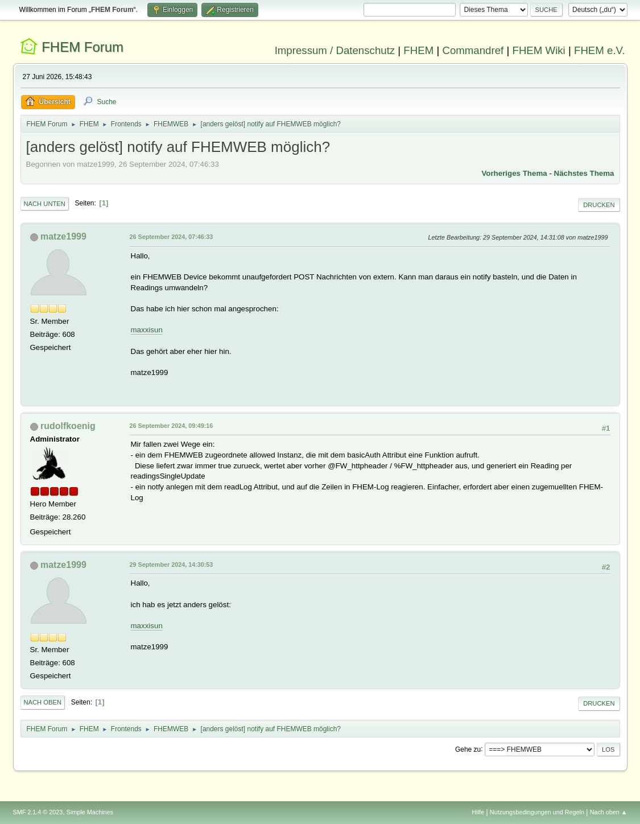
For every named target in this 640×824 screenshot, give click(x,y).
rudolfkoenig (68, 426)
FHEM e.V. (599, 50)
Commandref (472, 50)
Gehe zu (468, 749)
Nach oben (43, 702)
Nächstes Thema (584, 173)
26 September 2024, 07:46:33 (171, 236)
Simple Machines (90, 812)
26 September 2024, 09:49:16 (171, 425)
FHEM (418, 50)
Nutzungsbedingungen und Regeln (537, 812)
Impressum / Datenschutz (335, 50)
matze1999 (63, 236)
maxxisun (147, 330)
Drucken (598, 204)
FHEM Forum (82, 47)
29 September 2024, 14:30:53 (171, 564)
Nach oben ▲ (608, 812)
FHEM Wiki (539, 50)
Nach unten (44, 203)
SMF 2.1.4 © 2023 (38, 812)
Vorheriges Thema (514, 173)
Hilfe (478, 812)
